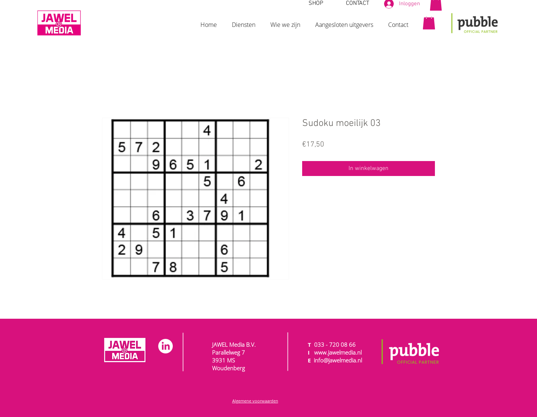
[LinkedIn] (165, 346)
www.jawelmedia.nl (338, 352)
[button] (243, 21)
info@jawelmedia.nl (338, 360)
